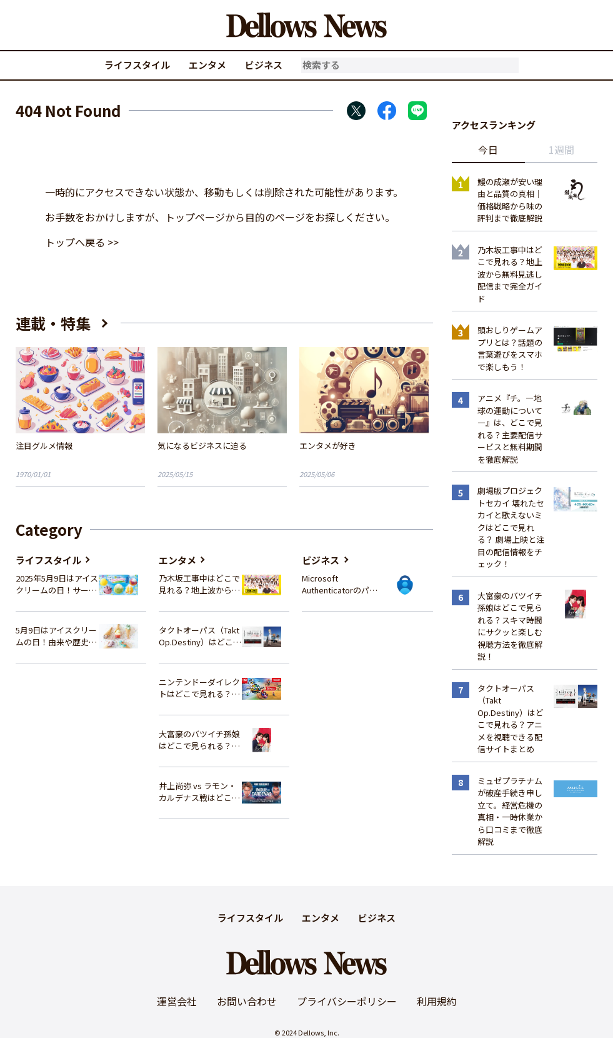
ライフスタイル (137, 64)
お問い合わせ (247, 1001)
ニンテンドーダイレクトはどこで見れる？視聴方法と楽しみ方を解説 (199, 688)
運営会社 (177, 1001)
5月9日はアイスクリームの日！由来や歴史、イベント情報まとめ (56, 636)
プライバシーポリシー (347, 1001)
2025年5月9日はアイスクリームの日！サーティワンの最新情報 (57, 584)
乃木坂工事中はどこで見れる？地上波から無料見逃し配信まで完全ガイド (199, 584)
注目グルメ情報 (44, 445)
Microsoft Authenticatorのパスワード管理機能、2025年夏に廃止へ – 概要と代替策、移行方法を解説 (343, 584)
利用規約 (437, 1001)
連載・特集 (53, 323)
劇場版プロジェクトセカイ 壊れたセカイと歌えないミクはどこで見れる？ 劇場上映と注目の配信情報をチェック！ (510, 527)
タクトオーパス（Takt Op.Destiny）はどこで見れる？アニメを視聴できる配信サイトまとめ (200, 636)
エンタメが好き (327, 445)
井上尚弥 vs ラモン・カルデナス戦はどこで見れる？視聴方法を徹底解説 (199, 792)
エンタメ (207, 64)
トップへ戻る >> (82, 241)
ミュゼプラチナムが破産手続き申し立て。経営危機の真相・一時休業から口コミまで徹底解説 (509, 811)
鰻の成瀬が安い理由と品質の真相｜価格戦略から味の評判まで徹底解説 (509, 200)
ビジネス (263, 64)
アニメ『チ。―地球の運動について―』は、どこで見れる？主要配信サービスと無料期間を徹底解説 (509, 428)
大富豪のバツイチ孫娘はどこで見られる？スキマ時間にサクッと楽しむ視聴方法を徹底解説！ (199, 740)
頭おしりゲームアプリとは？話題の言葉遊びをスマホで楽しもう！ (509, 348)
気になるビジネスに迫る (202, 445)
